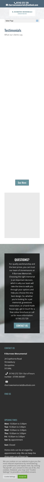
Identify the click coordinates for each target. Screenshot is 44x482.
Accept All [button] (22, 476)
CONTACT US (22, 325)
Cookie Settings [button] (9, 476)
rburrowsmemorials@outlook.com (19, 385)
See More (22, 182)
